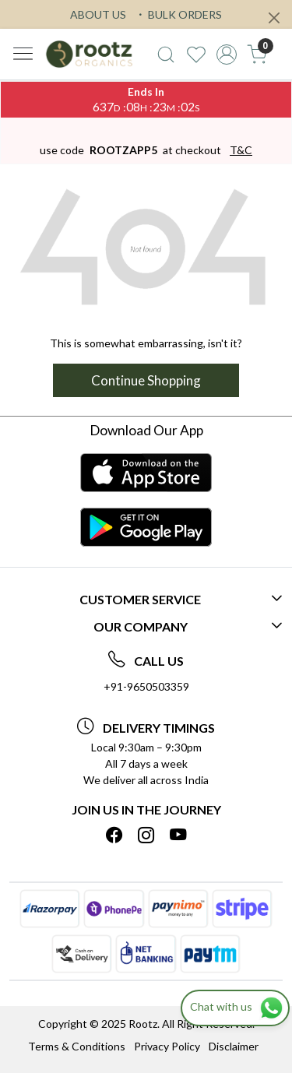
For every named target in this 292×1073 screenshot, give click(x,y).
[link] (166, 54)
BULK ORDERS (178, 14)
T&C (241, 150)
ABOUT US (98, 14)
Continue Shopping (146, 380)
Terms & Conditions (76, 1046)
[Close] (274, 18)
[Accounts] (226, 54)
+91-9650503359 (146, 686)
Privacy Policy (167, 1046)
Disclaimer (234, 1046)
